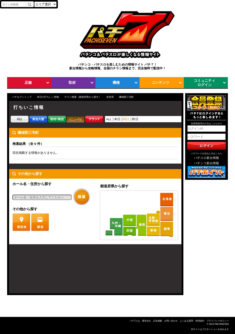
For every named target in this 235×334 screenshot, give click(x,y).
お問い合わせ (171, 321)
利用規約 (199, 321)
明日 (126, 119)
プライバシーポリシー (218, 321)
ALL (108, 119)
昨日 (135, 119)
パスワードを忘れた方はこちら (206, 153)
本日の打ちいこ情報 (48, 97)
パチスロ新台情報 (206, 158)
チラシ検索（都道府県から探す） (82, 97)
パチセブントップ (22, 97)
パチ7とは (135, 321)
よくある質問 (186, 321)
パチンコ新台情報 (206, 163)
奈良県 (110, 97)
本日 (117, 119)
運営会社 (146, 321)
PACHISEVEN (222, 324)
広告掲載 (157, 321)
